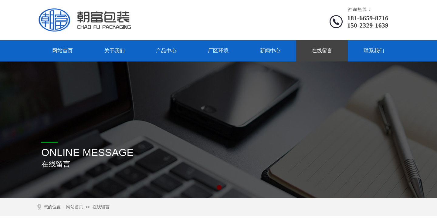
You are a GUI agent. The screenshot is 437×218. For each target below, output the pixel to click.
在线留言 (322, 51)
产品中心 (166, 51)
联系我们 (374, 51)
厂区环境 (218, 51)
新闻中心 (270, 51)
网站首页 (62, 51)
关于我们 (114, 51)
